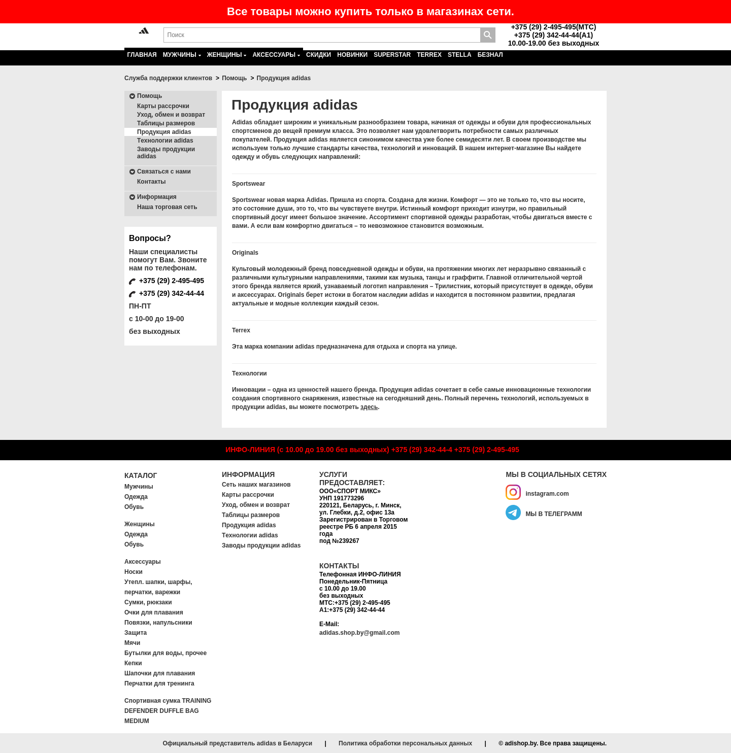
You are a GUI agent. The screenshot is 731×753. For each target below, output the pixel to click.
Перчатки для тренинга (159, 683)
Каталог (140, 475)
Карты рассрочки (163, 106)
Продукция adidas (164, 131)
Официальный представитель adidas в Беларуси (237, 743)
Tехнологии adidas (165, 140)
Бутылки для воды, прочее (165, 653)
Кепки (133, 663)
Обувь (134, 506)
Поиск (487, 35)
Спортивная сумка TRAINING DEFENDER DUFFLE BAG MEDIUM (167, 711)
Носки (133, 571)
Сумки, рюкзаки (148, 602)
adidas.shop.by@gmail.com (359, 632)
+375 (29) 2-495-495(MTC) (553, 27)
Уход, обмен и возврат (171, 114)
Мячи (132, 642)
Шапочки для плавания (159, 673)
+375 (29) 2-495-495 (486, 450)
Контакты (151, 181)
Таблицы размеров (166, 123)
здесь (369, 406)
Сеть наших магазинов (256, 484)
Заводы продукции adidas (166, 153)
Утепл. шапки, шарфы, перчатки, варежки (158, 587)
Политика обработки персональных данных (405, 743)
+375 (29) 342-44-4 (421, 450)
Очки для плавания (153, 612)
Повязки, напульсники (158, 622)
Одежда (136, 496)
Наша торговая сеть (167, 207)
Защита (135, 632)
